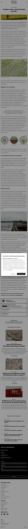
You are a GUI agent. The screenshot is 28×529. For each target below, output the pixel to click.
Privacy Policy (10, 269)
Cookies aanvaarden (21, 273)
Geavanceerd (13, 273)
